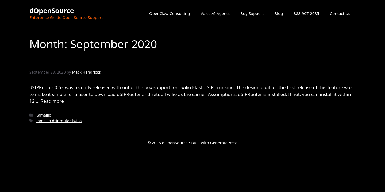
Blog (278, 13)
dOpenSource (51, 10)
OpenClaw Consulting (169, 13)
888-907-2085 (306, 13)
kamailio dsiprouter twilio (59, 120)
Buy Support (252, 13)
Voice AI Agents (215, 13)
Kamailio (43, 115)
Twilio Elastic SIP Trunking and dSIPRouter (121, 61)
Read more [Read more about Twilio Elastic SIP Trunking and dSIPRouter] (52, 101)
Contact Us (340, 13)
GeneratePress (224, 142)
